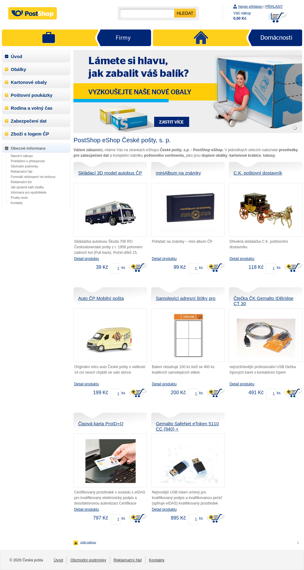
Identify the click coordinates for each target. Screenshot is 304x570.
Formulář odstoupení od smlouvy (33, 177)
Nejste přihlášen (250, 6)
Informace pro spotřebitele (28, 192)
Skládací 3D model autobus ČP (110, 172)
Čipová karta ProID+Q (100, 423)
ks (123, 267)
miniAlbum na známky (178, 172)
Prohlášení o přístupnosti (28, 161)
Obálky (18, 69)
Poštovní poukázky (32, 95)
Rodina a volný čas (32, 108)
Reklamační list (21, 182)
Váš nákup (242, 16)
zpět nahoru (88, 542)
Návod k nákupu (22, 156)
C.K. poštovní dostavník (257, 172)
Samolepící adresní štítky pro (185, 298)
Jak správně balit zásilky (27, 187)
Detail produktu (86, 259)
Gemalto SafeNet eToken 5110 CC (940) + (187, 426)
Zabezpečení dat (29, 121)
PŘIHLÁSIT (274, 6)
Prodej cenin (19, 197)
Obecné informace (28, 148)
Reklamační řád (21, 171)
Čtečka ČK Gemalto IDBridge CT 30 (263, 301)
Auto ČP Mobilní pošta (101, 298)
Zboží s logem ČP (30, 133)
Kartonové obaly (29, 82)
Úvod (16, 56)
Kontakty (17, 203)
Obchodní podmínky (24, 166)
